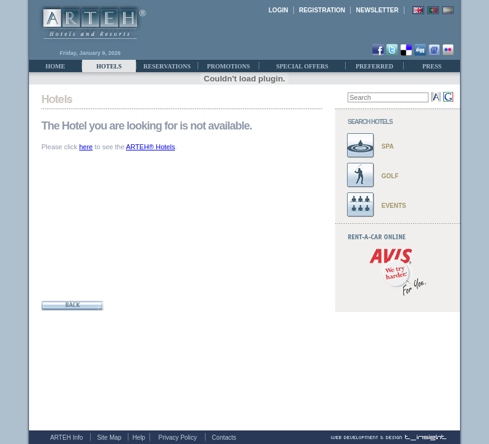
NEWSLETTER (377, 10)
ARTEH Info (66, 437)
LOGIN (278, 10)
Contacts (224, 437)
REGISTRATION (322, 10)
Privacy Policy (178, 437)
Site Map (109, 437)
